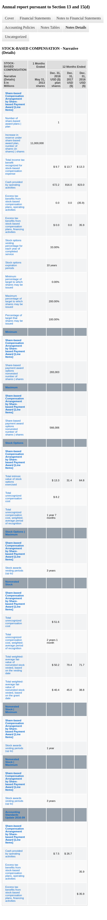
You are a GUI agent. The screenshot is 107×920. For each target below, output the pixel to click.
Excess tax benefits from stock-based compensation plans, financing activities (14, 225)
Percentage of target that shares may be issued (14, 319)
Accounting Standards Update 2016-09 (15, 815)
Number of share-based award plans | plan (13, 122)
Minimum (11, 331)
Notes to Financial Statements (79, 18)
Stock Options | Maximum (15, 533)
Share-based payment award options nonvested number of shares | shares (14, 372)
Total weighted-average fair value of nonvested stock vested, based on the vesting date (15, 665)
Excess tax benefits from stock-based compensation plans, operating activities (14, 202)
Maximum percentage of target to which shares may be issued (14, 301)
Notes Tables (50, 27)
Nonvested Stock (12, 583)
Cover (9, 18)
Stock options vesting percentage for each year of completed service (13, 247)
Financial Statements (35, 18)
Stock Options (14, 442)
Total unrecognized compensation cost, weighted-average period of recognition (14, 516)
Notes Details (76, 27)
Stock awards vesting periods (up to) (14, 570)
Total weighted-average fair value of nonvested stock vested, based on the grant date (15, 690)
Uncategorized (15, 37)
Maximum (11, 387)
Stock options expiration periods (13, 265)
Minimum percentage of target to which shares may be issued (14, 282)
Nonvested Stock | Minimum (12, 709)
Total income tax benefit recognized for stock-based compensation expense (15, 166)
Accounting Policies (20, 27)
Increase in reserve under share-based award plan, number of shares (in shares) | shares (14, 143)
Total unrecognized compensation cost (13, 497)
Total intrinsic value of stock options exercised (13, 480)
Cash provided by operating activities (13, 185)
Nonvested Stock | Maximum (12, 762)
